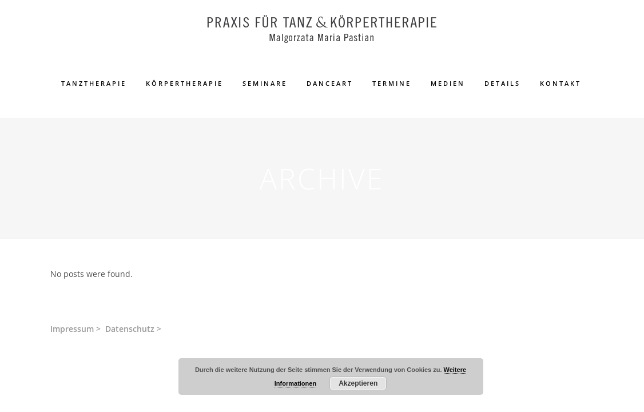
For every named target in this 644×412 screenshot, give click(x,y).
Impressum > (75, 328)
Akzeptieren (358, 383)
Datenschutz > (133, 328)
